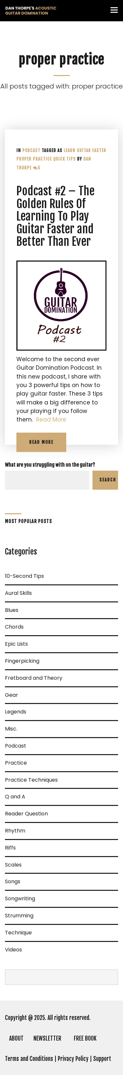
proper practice (34, 159)
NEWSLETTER (47, 1038)
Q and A (15, 796)
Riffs (10, 847)
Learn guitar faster (85, 150)
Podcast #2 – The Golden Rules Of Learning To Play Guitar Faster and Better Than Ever (55, 216)
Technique (18, 932)
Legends (15, 711)
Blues (11, 610)
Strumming (19, 915)
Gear (11, 695)
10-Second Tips (24, 576)
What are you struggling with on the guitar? (50, 465)
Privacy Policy (73, 1058)
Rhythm (15, 830)
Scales (13, 865)
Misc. (11, 729)
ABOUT (16, 1038)
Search (107, 479)
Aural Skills (18, 593)
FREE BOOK (85, 1038)
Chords (14, 627)
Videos (13, 949)
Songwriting (20, 898)
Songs (12, 881)
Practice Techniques (31, 780)
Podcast (31, 150)
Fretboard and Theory (33, 678)
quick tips (64, 159)
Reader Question (26, 813)
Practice (16, 763)
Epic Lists (16, 644)
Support (102, 1058)
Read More (51, 419)
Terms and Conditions (29, 1058)
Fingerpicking (22, 661)
